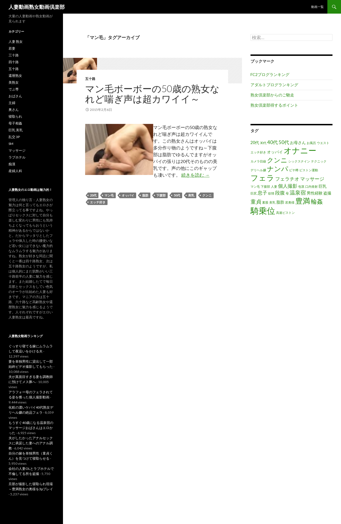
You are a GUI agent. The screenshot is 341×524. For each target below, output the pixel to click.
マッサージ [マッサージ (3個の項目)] (312, 179)
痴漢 (12, 164)
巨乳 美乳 (16, 130)
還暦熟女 (15, 75)
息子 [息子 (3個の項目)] (262, 193)
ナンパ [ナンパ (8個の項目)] (277, 168)
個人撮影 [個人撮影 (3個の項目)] (287, 186)
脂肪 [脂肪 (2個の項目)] (280, 202)
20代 (93, 195)
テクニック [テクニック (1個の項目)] (319, 161)
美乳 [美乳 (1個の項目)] (272, 202)
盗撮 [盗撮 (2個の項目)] (327, 193)
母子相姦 (15, 123)
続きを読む (195, 175)
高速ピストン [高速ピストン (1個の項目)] (285, 212)
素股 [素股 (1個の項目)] (265, 202)
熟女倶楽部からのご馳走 (272, 94)
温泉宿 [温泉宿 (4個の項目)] (298, 192)
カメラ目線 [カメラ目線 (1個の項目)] (258, 161)
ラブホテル (17, 157)
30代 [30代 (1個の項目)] (263, 143)
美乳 (191, 195)
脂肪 (145, 195)
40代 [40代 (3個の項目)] (272, 142)
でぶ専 (14, 89)
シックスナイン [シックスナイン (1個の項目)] (299, 161)
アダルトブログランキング (274, 84)
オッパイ (128, 195)
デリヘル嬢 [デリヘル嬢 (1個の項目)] (258, 170)
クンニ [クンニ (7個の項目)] (277, 160)
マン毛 (109, 195)
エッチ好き (98, 202)
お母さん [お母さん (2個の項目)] (298, 142)
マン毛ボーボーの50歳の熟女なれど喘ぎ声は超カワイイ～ (152, 93)
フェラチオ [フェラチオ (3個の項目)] (287, 179)
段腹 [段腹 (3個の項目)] (280, 193)
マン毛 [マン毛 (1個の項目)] (255, 186)
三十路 (14, 55)
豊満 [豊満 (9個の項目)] (302, 200)
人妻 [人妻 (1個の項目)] (274, 186)
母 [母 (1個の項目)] (287, 193)
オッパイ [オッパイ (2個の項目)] (275, 151)
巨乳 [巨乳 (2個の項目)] (323, 186)
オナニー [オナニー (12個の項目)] (300, 150)
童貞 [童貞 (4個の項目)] (256, 201)
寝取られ (15, 116)
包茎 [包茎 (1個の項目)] (301, 186)
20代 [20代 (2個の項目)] (255, 142)
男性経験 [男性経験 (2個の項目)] (315, 193)
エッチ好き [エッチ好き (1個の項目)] (258, 152)
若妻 (12, 48)
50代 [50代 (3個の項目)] (284, 142)
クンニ (207, 195)
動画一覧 (317, 7)
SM (11, 143)
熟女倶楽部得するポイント (274, 105)
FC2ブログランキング (270, 74)
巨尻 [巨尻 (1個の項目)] (254, 193)
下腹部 (161, 195)
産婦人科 (15, 171)
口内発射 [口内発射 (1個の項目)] (311, 186)
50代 (177, 195)
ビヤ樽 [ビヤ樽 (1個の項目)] (293, 170)
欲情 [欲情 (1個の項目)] (271, 193)
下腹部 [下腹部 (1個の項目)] (265, 186)
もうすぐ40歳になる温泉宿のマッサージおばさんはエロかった (31, 428)
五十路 (90, 79)
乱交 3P (14, 137)
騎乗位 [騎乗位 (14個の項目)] (263, 210)
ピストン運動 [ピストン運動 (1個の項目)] (308, 170)
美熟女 (14, 82)
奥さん (14, 109)
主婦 (12, 103)
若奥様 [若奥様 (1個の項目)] (289, 202)
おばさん (15, 96)
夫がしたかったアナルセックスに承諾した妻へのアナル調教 (31, 443)
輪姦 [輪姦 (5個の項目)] (317, 201)
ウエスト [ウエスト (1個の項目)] (323, 143)
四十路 (14, 62)
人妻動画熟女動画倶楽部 (37, 7)
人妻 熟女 (16, 41)
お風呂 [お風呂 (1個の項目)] (311, 143)
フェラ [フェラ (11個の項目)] (262, 177)
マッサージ (17, 150)
